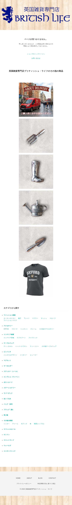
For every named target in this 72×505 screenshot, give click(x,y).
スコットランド (9, 440)
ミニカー (7, 424)
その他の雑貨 (8, 420)
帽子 (19, 318)
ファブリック (33, 337)
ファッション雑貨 (10, 315)
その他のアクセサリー (46, 329)
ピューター (33, 355)
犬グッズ (24, 424)
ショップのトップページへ (36, 54)
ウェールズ (7, 445)
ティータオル (8, 346)
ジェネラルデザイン (10, 355)
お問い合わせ (36, 58)
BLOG (40, 478)
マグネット (7, 360)
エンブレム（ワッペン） (12, 377)
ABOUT (29, 478)
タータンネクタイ (10, 318)
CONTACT (52, 478)
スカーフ (53, 318)
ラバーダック (8, 393)
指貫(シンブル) (39, 424)
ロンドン (7, 434)
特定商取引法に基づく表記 (46, 483)
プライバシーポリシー (24, 483)
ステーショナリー (10, 388)
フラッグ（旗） (9, 409)
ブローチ (15, 329)
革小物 (6, 415)
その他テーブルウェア (49, 346)
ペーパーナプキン (21, 346)
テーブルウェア (9, 343)
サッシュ (44, 318)
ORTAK (6, 329)
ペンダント (24, 329)
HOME (18, 478)
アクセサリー (8, 326)
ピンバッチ (7, 352)
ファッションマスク (10, 320)
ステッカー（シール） (11, 371)
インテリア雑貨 (9, 334)
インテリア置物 (9, 337)
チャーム (33, 329)
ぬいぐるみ (7, 398)
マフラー (35, 318)
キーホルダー (8, 366)
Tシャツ (26, 318)
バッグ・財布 (8, 404)
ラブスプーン (21, 337)
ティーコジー (34, 346)
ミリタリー (23, 355)
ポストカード (8, 382)
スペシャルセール (10, 429)
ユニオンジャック (10, 451)
